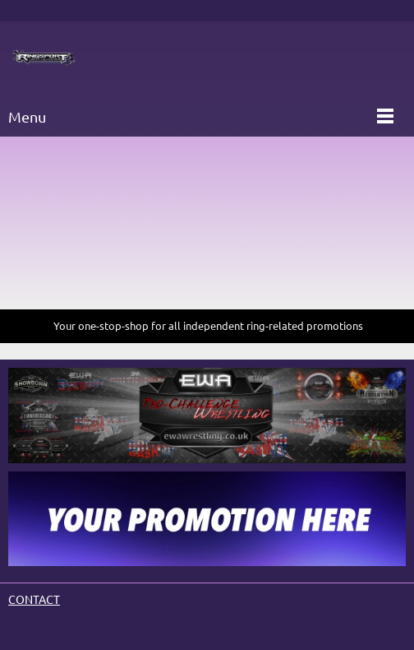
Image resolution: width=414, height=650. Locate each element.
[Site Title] (44, 58)
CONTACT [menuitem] (34, 599)
